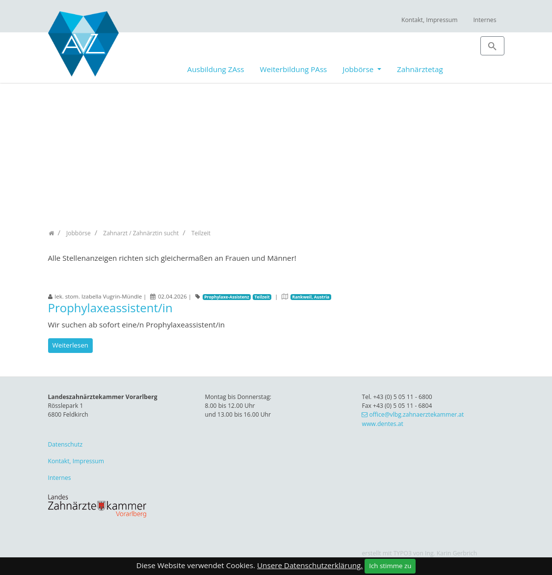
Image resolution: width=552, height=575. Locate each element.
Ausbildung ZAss (215, 69)
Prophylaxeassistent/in (110, 308)
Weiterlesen (71, 345)
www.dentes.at (382, 424)
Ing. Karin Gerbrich (451, 553)
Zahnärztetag (420, 69)
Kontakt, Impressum (429, 20)
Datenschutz (65, 444)
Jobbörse (358, 69)
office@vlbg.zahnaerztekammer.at (416, 414)
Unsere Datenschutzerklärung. (310, 565)
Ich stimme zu (390, 565)
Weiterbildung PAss (293, 69)
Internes (484, 20)
